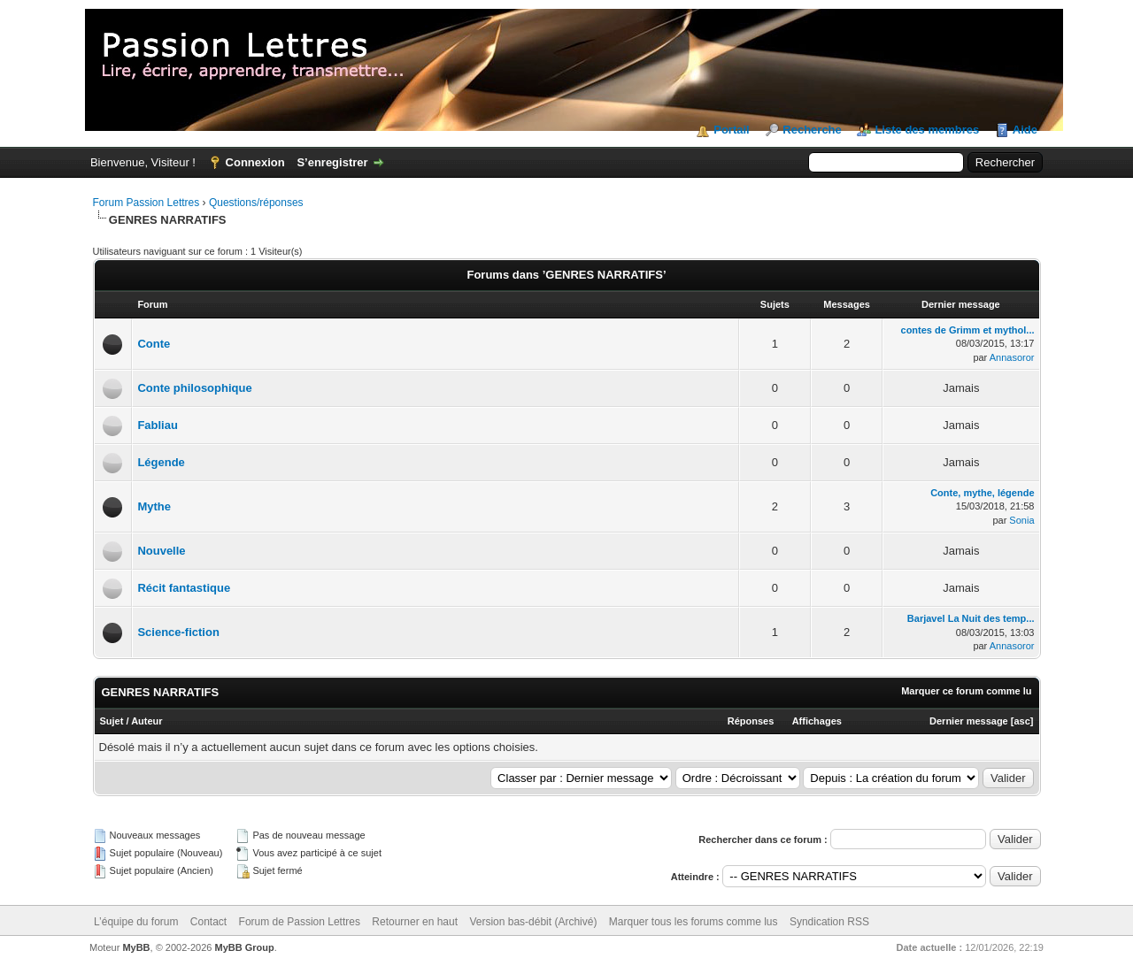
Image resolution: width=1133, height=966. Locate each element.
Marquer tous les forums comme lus (693, 922)
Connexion (255, 162)
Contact (208, 922)
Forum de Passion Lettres (299, 922)
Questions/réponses (256, 202)
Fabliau (157, 425)
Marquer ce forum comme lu (966, 691)
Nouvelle (161, 550)
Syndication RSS (829, 922)
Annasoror (1012, 357)
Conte (153, 343)
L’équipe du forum (136, 922)
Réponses (751, 721)
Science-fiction (178, 632)
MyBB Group (244, 947)
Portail (731, 129)
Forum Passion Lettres (146, 202)
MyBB (136, 947)
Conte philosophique (194, 388)
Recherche (811, 129)
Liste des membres (927, 129)
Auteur (146, 721)
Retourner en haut (415, 922)
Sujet (112, 721)
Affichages (817, 721)
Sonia (1021, 520)
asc (1021, 721)
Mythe (154, 506)
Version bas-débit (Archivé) (533, 922)
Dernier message (968, 721)
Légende (160, 462)
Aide (1025, 129)
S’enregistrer (332, 162)
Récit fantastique (183, 587)
